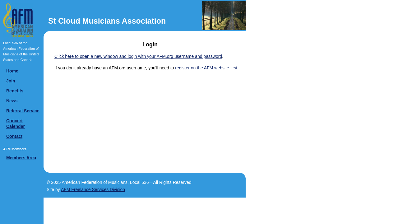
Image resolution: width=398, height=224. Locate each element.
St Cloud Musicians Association (107, 20)
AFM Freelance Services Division (93, 189)
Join (10, 80)
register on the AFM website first (206, 67)
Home (12, 70)
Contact (14, 136)
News (12, 100)
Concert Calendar (15, 123)
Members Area (21, 157)
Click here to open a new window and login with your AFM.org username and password (138, 56)
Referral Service (22, 110)
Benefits (14, 90)
